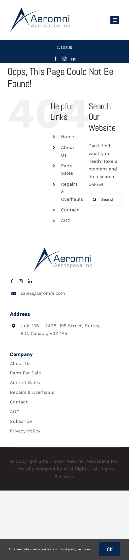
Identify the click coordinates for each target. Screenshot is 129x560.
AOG (66, 220)
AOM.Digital (76, 468)
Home (67, 136)
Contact (70, 209)
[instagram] (64, 59)
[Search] (95, 199)
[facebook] (56, 59)
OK (110, 549)
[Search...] (105, 199)
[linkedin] (73, 59)
